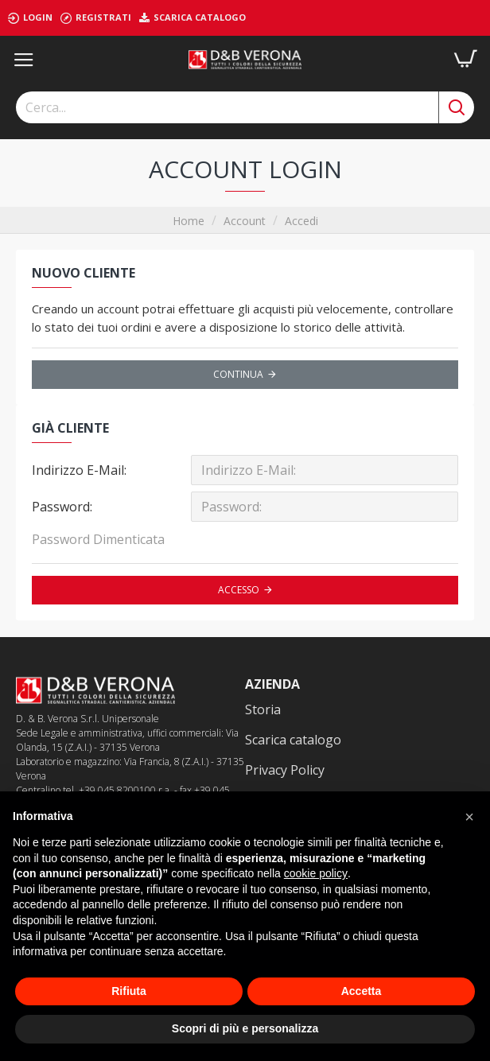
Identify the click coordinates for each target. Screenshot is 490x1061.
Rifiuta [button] (128, 991)
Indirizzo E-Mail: (79, 470)
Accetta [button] (361, 991)
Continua (238, 374)
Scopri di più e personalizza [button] (245, 1028)
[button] (469, 817)
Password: (62, 506)
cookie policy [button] (316, 873)
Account (245, 220)
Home (188, 220)
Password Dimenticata (98, 539)
